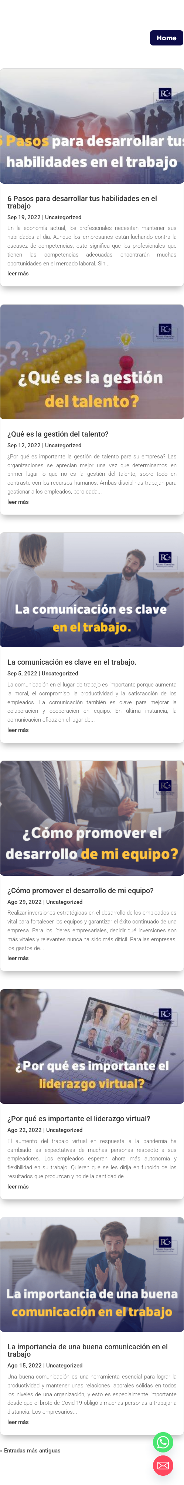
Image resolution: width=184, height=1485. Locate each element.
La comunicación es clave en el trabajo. (72, 662)
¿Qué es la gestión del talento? (58, 434)
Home (167, 37)
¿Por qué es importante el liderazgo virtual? (78, 1118)
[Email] (163, 1465)
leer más (18, 273)
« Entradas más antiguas (30, 1450)
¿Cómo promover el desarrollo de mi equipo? (80, 890)
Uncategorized (63, 217)
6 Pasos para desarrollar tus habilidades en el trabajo (82, 202)
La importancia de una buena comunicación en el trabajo (87, 1350)
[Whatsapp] (163, 1442)
